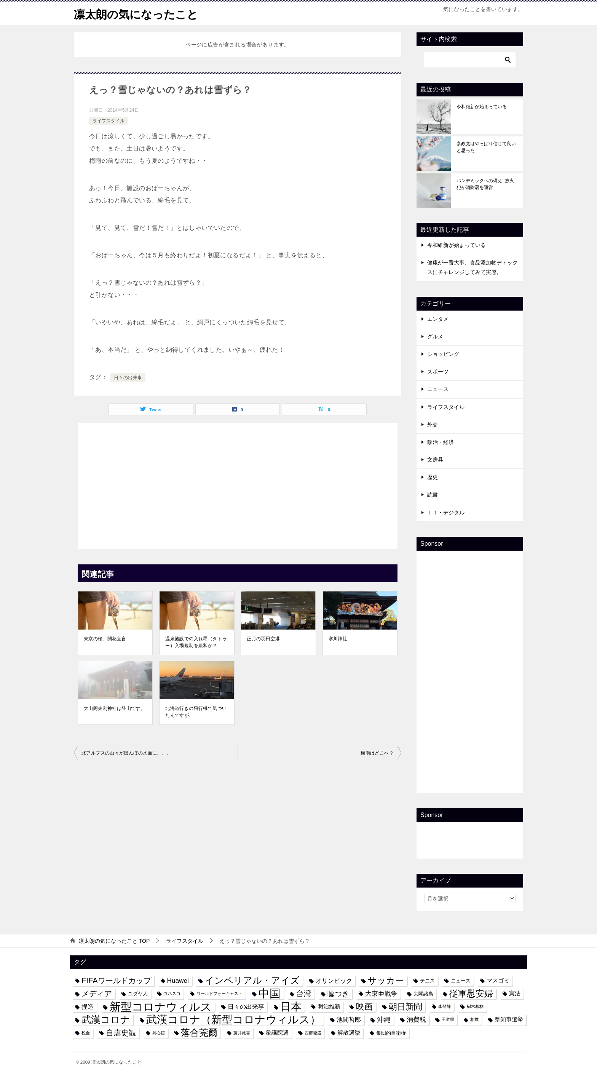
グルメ (435, 336)
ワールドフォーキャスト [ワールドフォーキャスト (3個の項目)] (219, 993)
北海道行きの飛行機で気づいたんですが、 (196, 712)
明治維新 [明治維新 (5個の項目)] (329, 1006)
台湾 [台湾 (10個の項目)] (303, 993)
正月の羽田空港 (263, 638)
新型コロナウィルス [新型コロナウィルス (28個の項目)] (161, 1006)
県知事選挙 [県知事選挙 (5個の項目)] (509, 1019)
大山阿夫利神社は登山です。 (114, 708)
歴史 (432, 477)
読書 (432, 495)
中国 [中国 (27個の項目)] (270, 993)
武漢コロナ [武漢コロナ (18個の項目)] (105, 1019)
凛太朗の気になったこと (138, 13)
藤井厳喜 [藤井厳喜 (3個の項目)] (241, 1032)
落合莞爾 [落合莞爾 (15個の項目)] (199, 1033)
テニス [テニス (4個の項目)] (427, 981)
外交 (432, 424)
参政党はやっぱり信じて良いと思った (486, 147)
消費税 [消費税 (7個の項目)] (416, 1019)
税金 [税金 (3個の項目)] (85, 1032)
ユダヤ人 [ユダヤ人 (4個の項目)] (138, 994)
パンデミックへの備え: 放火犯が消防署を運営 (485, 184)
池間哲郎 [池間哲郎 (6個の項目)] (349, 1019)
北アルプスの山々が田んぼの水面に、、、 (126, 753)
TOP (114, 941)
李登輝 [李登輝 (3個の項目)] (444, 1006)
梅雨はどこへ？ (377, 753)
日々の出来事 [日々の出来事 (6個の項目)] (246, 1006)
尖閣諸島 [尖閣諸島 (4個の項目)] (423, 994)
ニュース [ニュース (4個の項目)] (461, 981)
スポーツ (438, 372)
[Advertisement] (238, 484)
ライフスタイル (109, 120)
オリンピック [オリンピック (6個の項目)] (334, 980)
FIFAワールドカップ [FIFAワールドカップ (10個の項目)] (116, 980)
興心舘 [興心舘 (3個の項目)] (158, 1032)
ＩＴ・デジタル (446, 513)
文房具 (435, 460)
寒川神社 (338, 638)
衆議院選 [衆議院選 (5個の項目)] (277, 1033)
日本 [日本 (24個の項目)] (291, 1006)
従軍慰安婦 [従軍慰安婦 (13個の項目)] (471, 993)
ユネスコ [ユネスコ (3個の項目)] (172, 993)
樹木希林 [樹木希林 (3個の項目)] (475, 1006)
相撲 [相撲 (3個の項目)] (474, 1019)
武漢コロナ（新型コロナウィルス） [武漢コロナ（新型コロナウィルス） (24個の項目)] (233, 1019)
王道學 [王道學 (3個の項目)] (448, 1019)
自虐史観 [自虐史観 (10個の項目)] (121, 1033)
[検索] (470, 59)
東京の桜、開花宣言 (105, 638)
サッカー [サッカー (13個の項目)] (386, 980)
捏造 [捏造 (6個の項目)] (87, 1006)
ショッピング (443, 354)
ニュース (438, 389)
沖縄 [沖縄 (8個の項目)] (384, 1020)
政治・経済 (440, 442)
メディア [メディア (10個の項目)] (96, 993)
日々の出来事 (128, 377)
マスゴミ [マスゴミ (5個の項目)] (498, 980)
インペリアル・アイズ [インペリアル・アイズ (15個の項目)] (252, 980)
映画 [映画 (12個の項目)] (364, 1006)
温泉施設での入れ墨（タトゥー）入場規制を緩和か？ (196, 642)
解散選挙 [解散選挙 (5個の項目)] (348, 1033)
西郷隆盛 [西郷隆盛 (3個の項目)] (313, 1032)
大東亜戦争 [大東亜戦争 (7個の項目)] (381, 993)
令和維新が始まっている (482, 106)
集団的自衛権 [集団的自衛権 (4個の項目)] (391, 1033)
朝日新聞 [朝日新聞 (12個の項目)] (405, 1006)
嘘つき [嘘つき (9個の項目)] (338, 993)
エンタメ (438, 319)
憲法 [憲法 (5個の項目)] (514, 993)
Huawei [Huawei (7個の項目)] (178, 980)
